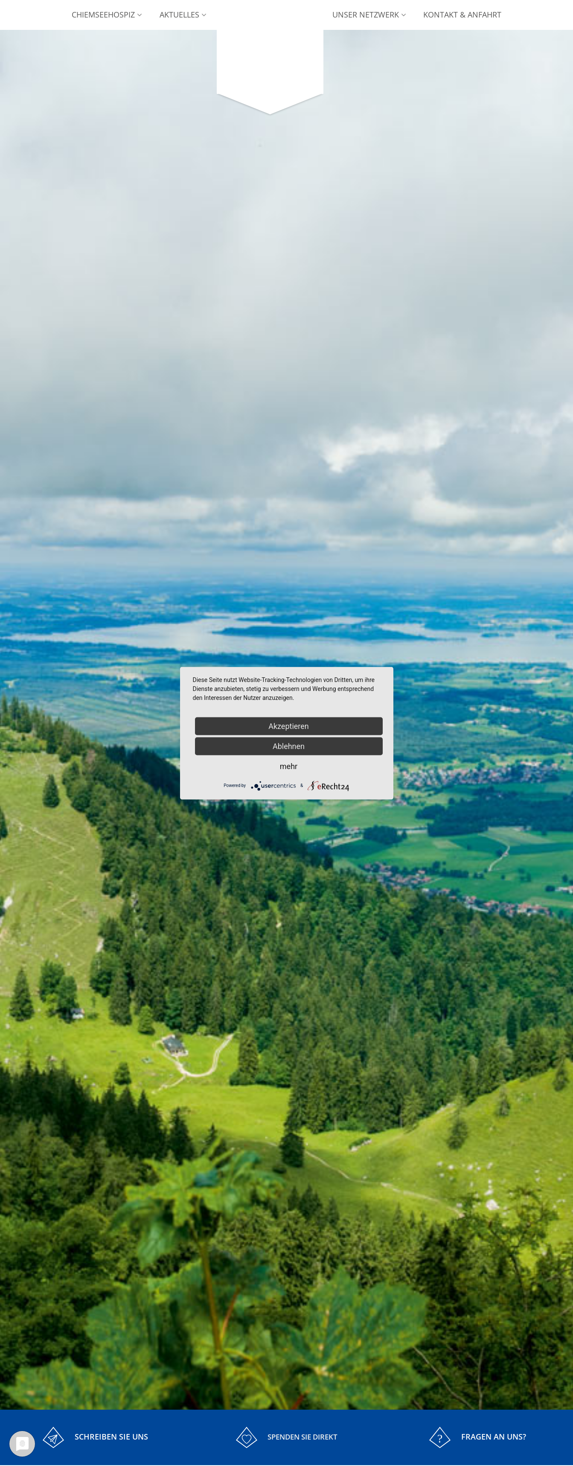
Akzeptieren (288, 725)
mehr (288, 765)
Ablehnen (289, 745)
